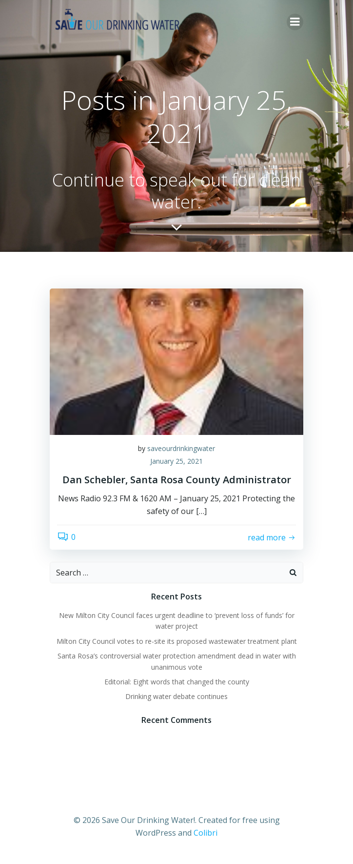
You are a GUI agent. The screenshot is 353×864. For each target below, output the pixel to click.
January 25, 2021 (176, 461)
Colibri (205, 832)
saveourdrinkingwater (181, 448)
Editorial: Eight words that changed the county (176, 681)
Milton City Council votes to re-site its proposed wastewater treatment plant (177, 641)
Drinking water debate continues (176, 696)
